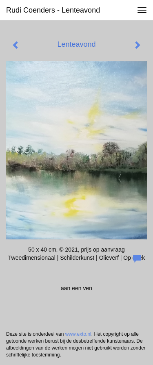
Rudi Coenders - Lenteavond (53, 10)
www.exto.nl (78, 334)
